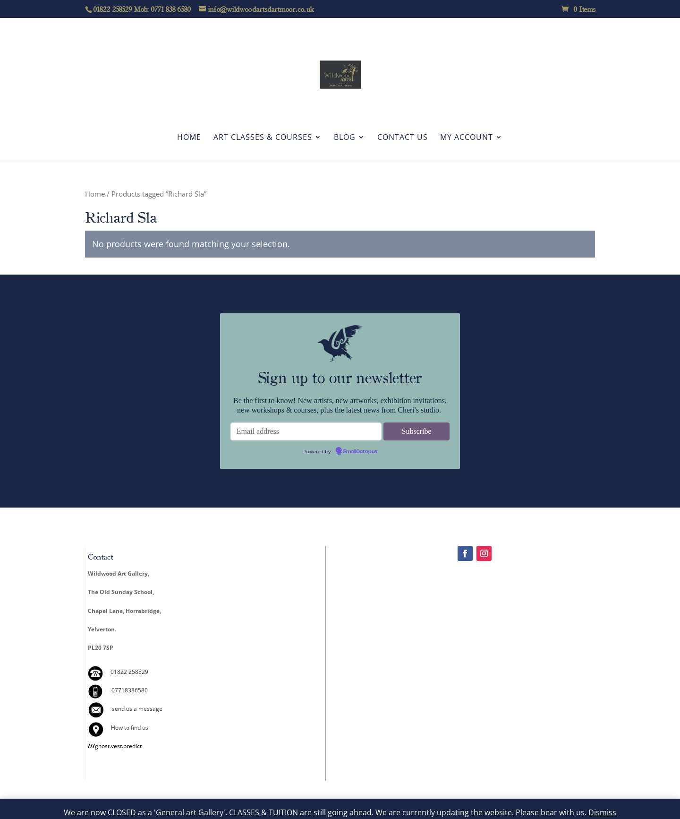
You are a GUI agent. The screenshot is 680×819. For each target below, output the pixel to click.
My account (466, 138)
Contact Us (402, 138)
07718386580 (129, 690)
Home (189, 138)
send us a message (137, 709)
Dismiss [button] (602, 812)
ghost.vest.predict (115, 746)
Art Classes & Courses (262, 138)
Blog (345, 138)
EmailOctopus (360, 451)
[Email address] (306, 431)
